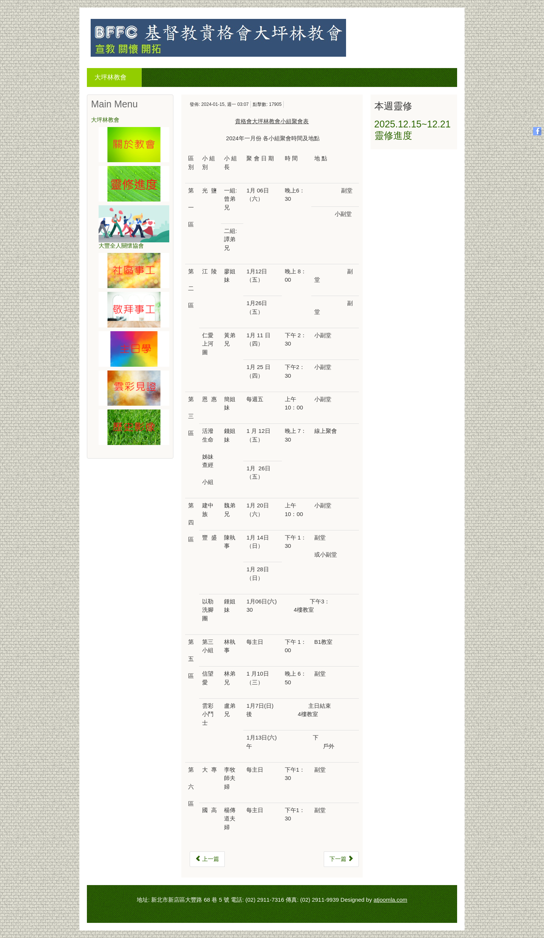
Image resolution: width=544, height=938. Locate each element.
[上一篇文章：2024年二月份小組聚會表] (207, 859)
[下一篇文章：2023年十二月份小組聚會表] (341, 859)
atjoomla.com (390, 899)
